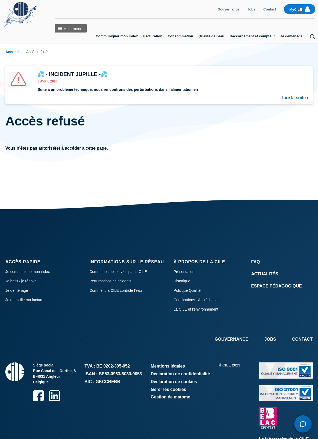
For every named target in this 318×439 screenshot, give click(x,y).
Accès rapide (23, 262)
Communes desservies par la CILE (118, 271)
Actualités (264, 274)
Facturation (152, 36)
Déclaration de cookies (174, 381)
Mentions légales (168, 366)
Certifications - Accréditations (197, 300)
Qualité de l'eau (211, 36)
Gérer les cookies (168, 389)
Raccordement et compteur (252, 36)
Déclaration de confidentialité (180, 374)
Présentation (184, 271)
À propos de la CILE (199, 262)
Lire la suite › (295, 97)
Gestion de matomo (171, 397)
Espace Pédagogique (276, 286)
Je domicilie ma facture (24, 300)
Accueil (12, 52)
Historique (182, 281)
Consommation (180, 36)
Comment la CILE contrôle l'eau (115, 290)
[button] (70, 28)
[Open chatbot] (303, 424)
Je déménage (291, 36)
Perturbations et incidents (110, 281)
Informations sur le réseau (126, 262)
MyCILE (295, 10)
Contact (269, 9)
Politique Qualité (187, 290)
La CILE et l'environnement (196, 309)
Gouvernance (228, 9)
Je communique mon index (27, 271)
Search (312, 36)
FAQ (255, 262)
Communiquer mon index (117, 36)
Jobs (251, 9)
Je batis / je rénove (20, 281)
